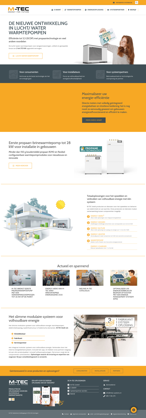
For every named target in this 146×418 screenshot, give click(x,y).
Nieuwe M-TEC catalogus (85, 290)
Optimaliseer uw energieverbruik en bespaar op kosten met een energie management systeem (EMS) (123, 294)
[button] (136, 2)
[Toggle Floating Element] (134, 410)
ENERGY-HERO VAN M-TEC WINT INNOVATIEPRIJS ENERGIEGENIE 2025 (55, 292)
